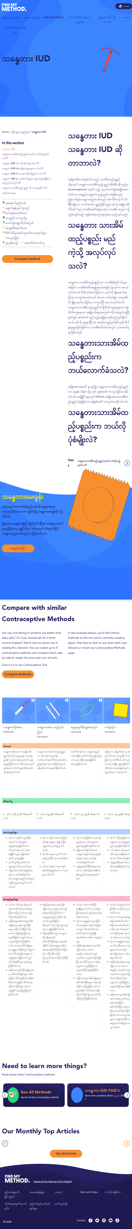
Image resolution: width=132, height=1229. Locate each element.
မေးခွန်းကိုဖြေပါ (18, 548)
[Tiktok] (117, 1220)
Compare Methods (18, 674)
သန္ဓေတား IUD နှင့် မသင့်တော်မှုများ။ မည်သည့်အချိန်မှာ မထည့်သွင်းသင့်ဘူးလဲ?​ (26, 180)
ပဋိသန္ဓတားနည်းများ (20, 132)
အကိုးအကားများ (9, 192)
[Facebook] (90, 1220)
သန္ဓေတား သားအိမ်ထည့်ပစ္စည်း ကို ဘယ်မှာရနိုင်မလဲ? (24, 187)
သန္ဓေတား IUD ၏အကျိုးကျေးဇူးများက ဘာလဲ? (22, 168)
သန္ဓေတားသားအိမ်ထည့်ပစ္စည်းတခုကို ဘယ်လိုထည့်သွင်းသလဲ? (25, 156)
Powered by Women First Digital (53, 1181)
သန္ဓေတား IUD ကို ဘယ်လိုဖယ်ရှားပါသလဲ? (20, 163)
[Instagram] (104, 1220)
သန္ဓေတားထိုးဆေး (12, 727)
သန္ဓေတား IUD (8, 148)
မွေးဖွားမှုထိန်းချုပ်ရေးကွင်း (84, 727)
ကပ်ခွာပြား (110, 727)
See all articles (66, 1153)
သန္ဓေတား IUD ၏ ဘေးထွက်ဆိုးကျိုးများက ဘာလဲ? (24, 173)
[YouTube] (111, 1220)
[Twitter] (97, 1220)
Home (5, 132)
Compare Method (27, 259)
